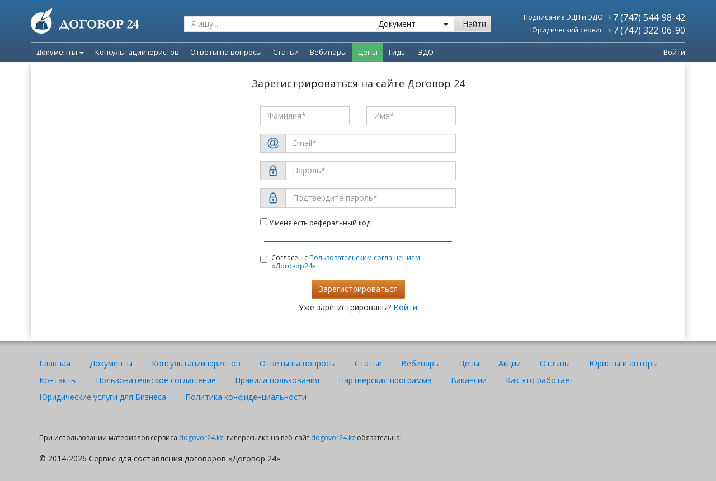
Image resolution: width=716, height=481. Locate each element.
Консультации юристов (196, 363)
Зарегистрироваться (358, 289)
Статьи (368, 363)
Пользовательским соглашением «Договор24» (345, 262)
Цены (469, 363)
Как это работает (540, 380)
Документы (60, 52)
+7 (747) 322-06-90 (646, 30)
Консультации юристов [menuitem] (137, 52)
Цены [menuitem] (368, 52)
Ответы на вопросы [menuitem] (226, 52)
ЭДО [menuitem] (426, 52)
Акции (509, 363)
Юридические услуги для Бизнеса (102, 397)
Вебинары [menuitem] (328, 52)
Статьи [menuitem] (286, 52)
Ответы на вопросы (298, 363)
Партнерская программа (385, 380)
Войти (674, 52)
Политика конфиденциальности (246, 397)
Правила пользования (277, 380)
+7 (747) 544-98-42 (646, 17)
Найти (474, 23)
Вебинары (420, 363)
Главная (54, 363)
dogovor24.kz (201, 437)
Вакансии (469, 380)
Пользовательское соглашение (156, 380)
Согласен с (340, 261)
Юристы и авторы (623, 363)
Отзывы (555, 363)
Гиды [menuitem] (398, 52)
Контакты (58, 380)
